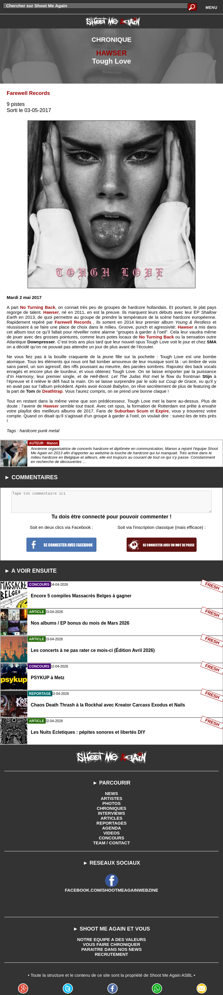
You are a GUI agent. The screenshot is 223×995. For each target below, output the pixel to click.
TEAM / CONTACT (111, 842)
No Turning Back (37, 307)
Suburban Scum (131, 410)
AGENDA (111, 827)
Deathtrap (52, 391)
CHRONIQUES (111, 808)
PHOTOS (111, 803)
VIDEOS (111, 832)
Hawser (51, 312)
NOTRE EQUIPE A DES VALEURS (111, 939)
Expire (162, 410)
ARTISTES (111, 798)
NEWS (111, 793)
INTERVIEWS (111, 813)
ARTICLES (112, 818)
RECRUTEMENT (111, 954)
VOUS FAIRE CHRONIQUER (111, 944)
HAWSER (111, 53)
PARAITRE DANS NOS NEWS (111, 949)
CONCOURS (111, 837)
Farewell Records (28, 93)
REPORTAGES (111, 823)
